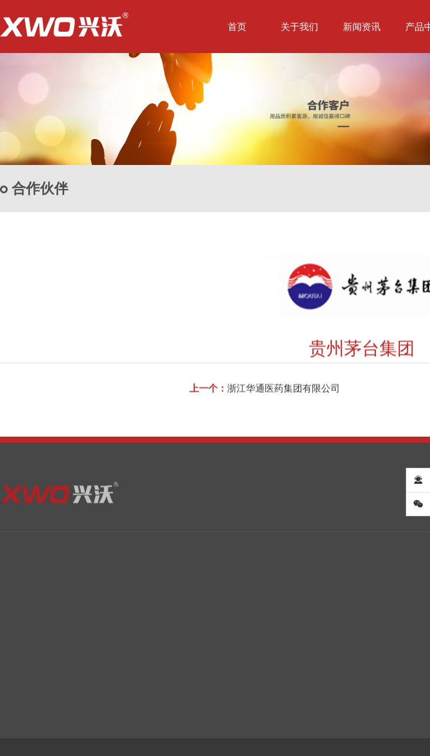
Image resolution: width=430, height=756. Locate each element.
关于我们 (299, 27)
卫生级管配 (226, 667)
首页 (237, 27)
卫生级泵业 (138, 667)
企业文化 (16, 667)
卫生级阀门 (138, 649)
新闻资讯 (362, 27)
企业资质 (16, 686)
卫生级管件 (226, 649)
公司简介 (16, 649)
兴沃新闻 (75, 649)
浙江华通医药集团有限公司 (283, 395)
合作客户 (369, 649)
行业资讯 (75, 667)
